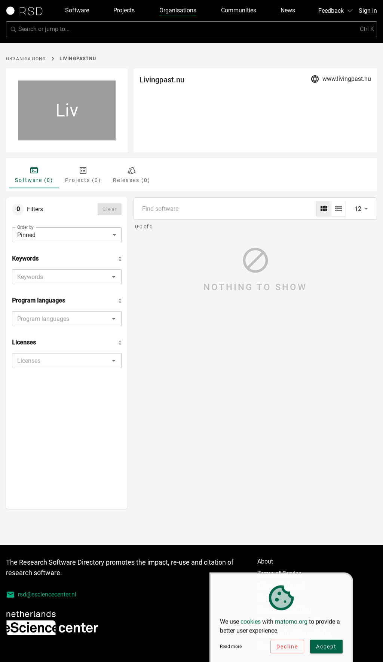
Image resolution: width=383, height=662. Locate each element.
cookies (250, 625)
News (288, 10)
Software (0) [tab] (34, 174)
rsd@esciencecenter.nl (41, 594)
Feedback (335, 10)
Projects (124, 10)
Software (77, 10)
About (265, 561)
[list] (338, 208)
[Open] (113, 276)
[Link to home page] (27, 10)
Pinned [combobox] (26, 235)
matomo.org (291, 625)
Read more (231, 650)
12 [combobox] (358, 208)
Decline (287, 650)
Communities (238, 10)
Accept (326, 650)
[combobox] (60, 276)
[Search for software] (191, 29)
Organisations (177, 10)
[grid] (323, 208)
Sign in (368, 10)
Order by (25, 227)
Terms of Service (279, 573)
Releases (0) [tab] (131, 174)
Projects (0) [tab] (83, 174)
